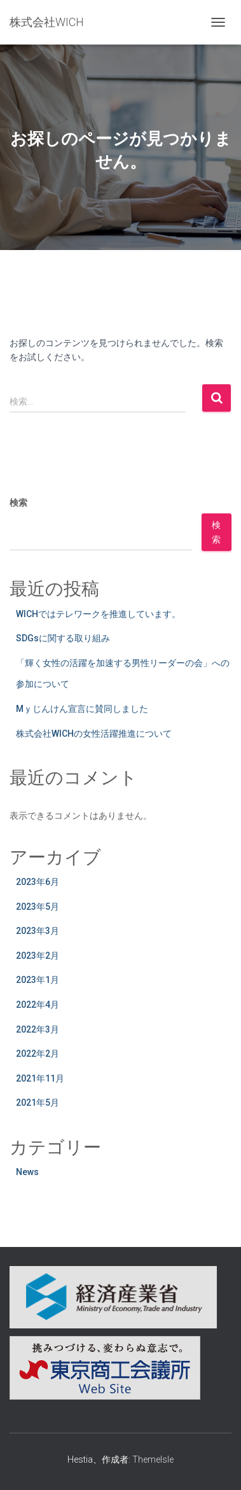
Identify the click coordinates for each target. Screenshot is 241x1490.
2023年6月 (37, 882)
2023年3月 (37, 931)
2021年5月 (37, 1102)
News (27, 1172)
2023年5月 (37, 907)
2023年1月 (37, 980)
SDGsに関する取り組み (63, 638)
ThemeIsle (153, 1459)
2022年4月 (37, 1004)
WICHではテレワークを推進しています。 (98, 614)
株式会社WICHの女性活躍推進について (94, 733)
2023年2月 (37, 955)
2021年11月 (40, 1078)
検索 (18, 503)
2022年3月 (37, 1029)
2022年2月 (37, 1053)
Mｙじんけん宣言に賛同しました (82, 709)
